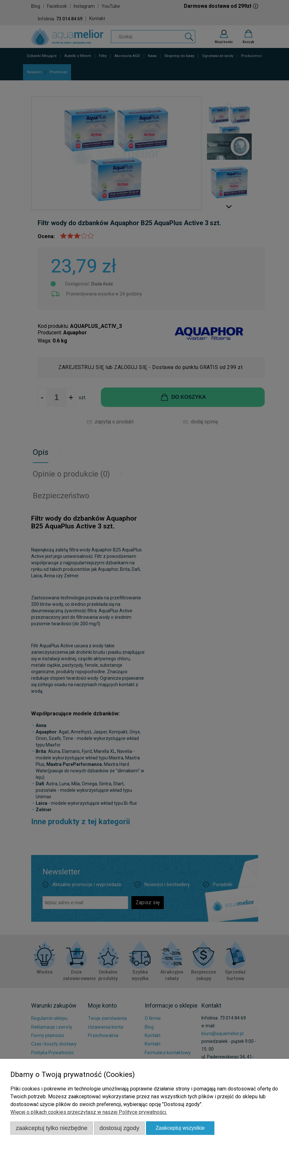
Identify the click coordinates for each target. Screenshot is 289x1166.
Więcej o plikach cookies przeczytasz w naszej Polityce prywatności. (88, 1112)
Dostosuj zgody (119, 1128)
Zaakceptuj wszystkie (180, 1128)
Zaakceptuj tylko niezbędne (52, 1128)
